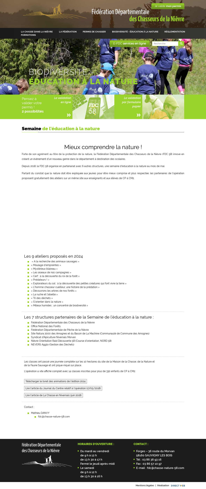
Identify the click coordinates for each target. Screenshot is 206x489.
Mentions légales (145, 485)
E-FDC (129, 43)
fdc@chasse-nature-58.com (165, 468)
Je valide (168, 6)
